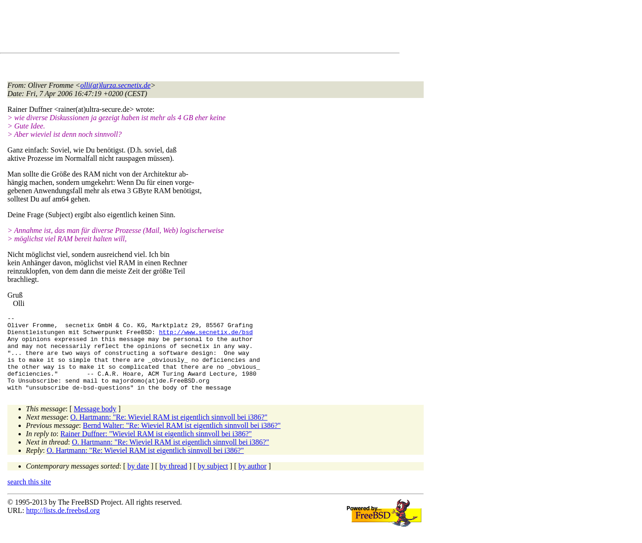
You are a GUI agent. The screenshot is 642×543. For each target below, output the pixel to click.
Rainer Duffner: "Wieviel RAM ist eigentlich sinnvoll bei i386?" (156, 449)
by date (138, 481)
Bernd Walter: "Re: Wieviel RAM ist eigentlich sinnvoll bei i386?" (182, 441)
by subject (213, 481)
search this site (29, 497)
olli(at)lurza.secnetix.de (115, 85)
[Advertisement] (175, 28)
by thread (173, 481)
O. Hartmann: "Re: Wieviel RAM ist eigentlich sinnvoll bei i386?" (168, 432)
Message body (95, 424)
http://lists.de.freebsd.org (62, 526)
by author (252, 481)
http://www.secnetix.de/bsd (206, 336)
